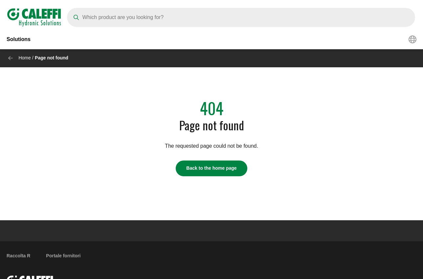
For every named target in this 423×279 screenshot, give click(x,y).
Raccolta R (18, 255)
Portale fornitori (63, 255)
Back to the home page (211, 168)
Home (24, 57)
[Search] (241, 17)
